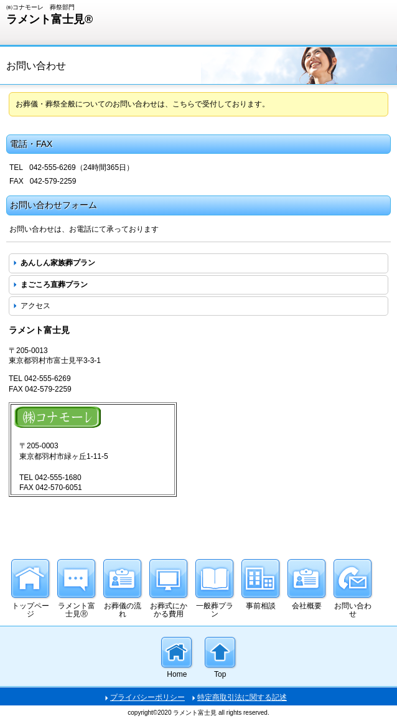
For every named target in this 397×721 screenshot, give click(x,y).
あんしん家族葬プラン (58, 262)
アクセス (35, 305)
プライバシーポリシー (147, 697)
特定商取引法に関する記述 (242, 697)
